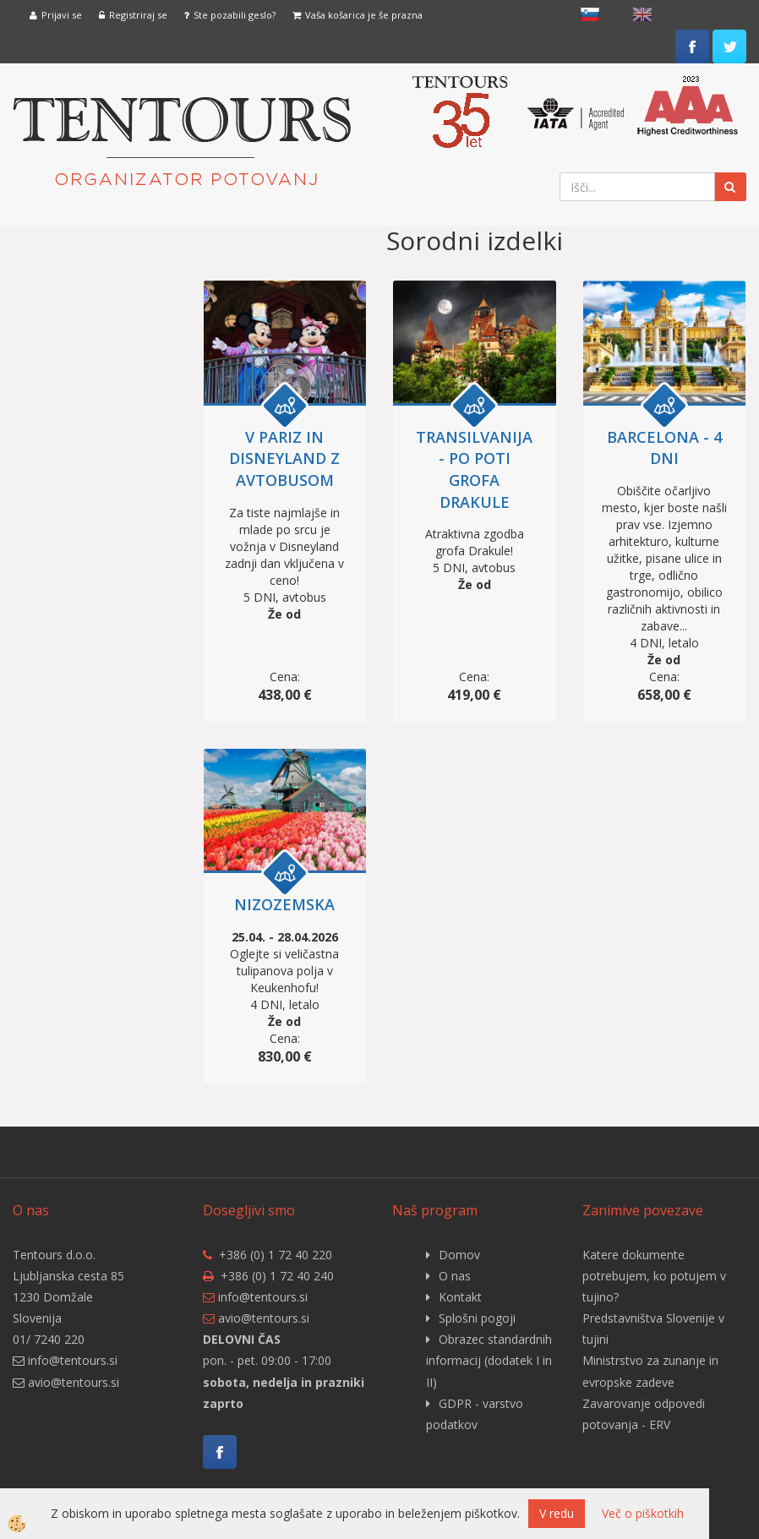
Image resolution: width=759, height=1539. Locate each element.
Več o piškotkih (643, 1513)
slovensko (590, 14)
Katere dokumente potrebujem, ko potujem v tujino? (654, 1276)
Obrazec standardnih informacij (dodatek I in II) (489, 1360)
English (642, 14)
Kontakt (460, 1297)
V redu (556, 1513)
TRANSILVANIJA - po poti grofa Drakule (474, 469)
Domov (459, 1255)
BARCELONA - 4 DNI (664, 448)
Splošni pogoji (477, 1318)
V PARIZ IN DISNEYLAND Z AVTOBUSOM (284, 458)
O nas (455, 1276)
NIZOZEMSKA (284, 904)
